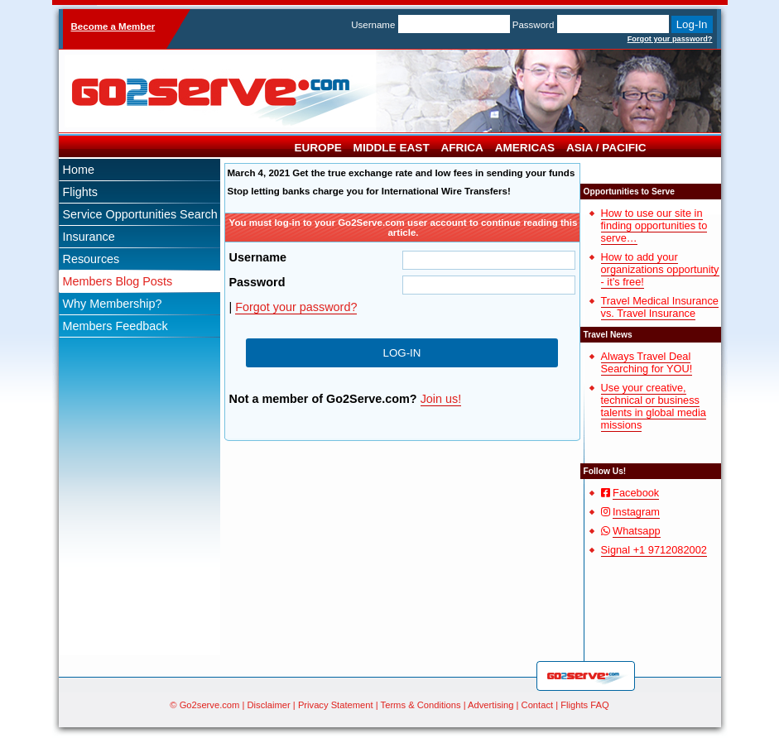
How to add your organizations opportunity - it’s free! (660, 269)
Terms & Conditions (421, 705)
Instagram (636, 512)
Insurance (89, 236)
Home (78, 169)
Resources (91, 259)
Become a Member (113, 26)
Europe (317, 147)
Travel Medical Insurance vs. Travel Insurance (660, 307)
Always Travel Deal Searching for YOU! (647, 362)
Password (533, 25)
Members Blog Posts (118, 281)
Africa (462, 147)
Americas (525, 147)
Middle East (391, 147)
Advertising (490, 705)
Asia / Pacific (606, 147)
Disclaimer (269, 705)
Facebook (636, 492)
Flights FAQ (584, 705)
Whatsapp (637, 531)
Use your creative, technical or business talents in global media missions (653, 406)
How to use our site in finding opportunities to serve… (654, 225)
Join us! (441, 398)
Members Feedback (115, 326)
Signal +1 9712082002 (654, 550)
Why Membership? (112, 303)
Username (373, 25)
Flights (80, 192)
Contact (538, 705)
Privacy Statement (335, 705)
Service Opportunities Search (140, 214)
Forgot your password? (670, 39)
